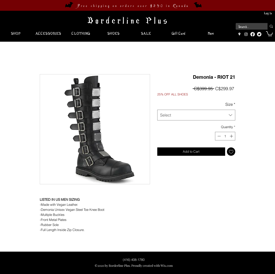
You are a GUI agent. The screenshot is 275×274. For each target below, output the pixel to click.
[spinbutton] (225, 136)
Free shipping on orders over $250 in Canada (133, 6)
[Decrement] (219, 136)
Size (230, 104)
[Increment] (232, 136)
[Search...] (248, 27)
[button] (269, 33)
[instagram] (246, 34)
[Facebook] (252, 34)
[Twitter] (259, 34)
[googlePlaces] (239, 34)
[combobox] (196, 115)
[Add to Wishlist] (231, 151)
